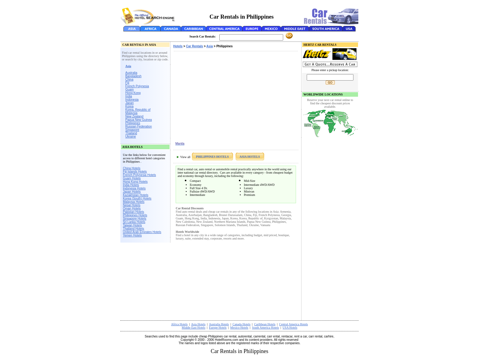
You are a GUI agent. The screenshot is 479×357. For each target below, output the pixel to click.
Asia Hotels (198, 324)
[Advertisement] (239, 4)
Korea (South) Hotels (137, 198)
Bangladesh (133, 76)
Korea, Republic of (137, 109)
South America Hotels (265, 327)
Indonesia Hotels (134, 188)
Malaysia (131, 113)
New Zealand (134, 116)
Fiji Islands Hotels (135, 171)
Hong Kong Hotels (135, 181)
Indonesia (131, 99)
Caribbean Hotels (265, 324)
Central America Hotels (293, 324)
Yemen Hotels (132, 235)
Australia (131, 72)
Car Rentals (194, 46)
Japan (129, 103)
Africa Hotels (179, 324)
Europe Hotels (218, 327)
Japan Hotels (132, 191)
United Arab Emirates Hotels (142, 232)
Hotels (178, 46)
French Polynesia (137, 86)
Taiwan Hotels (132, 225)
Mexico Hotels (239, 327)
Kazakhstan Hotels (135, 195)
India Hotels (131, 185)
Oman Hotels (132, 208)
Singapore (132, 130)
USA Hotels (290, 327)
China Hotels (131, 168)
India (128, 96)
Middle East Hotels (193, 327)
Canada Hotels (241, 324)
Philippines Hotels (135, 215)
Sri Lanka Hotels (134, 222)
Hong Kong (133, 93)
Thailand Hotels (133, 228)
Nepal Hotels (131, 205)
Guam (129, 89)
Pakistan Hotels (133, 212)
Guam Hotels (132, 178)
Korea (129, 106)
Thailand (131, 133)
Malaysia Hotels (133, 202)
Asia (210, 46)
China (129, 79)
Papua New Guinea (138, 119)
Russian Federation (138, 126)
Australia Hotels (219, 324)
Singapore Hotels (134, 218)
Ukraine (130, 136)
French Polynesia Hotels (139, 175)
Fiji (127, 83)
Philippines (132, 123)
